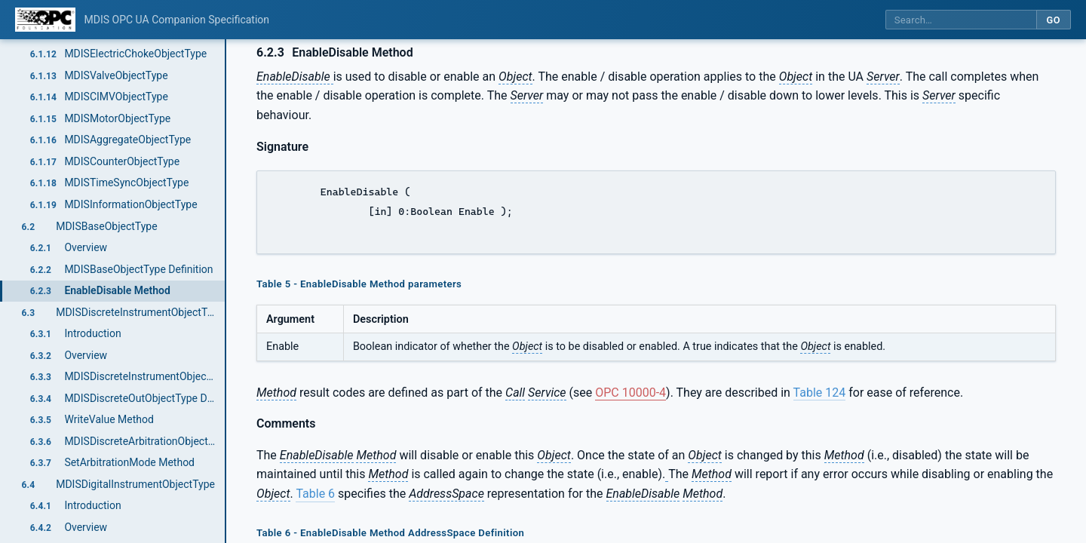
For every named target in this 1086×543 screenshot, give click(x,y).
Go (1053, 20)
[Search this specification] (960, 20)
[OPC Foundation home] (45, 20)
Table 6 (315, 493)
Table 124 (819, 392)
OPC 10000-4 (630, 392)
